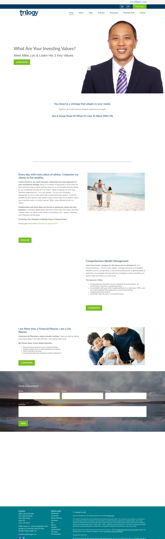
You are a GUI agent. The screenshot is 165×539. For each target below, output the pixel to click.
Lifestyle (54, 527)
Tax (52, 523)
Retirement (55, 513)
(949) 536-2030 (28, 514)
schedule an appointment (47, 223)
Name (20, 391)
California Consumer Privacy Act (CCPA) (128, 529)
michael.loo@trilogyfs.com (27, 534)
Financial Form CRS (80, 512)
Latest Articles (56, 529)
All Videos (54, 532)
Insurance (54, 520)
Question (21, 404)
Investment (55, 516)
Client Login (140, 6)
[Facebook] (128, 6)
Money (53, 525)
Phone (107, 391)
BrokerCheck (110, 515)
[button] (71, 13)
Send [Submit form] (23, 423)
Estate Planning (56, 518)
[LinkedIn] (122, 6)
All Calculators (56, 534)
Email (64, 391)
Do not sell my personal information (113, 531)
